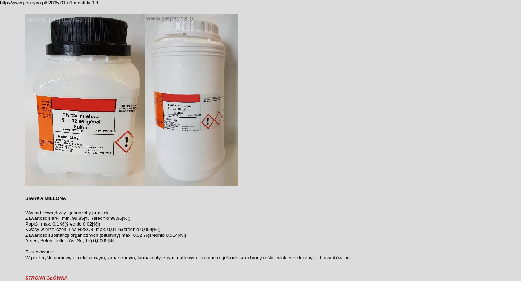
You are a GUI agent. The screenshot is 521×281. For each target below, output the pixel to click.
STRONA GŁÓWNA (46, 278)
